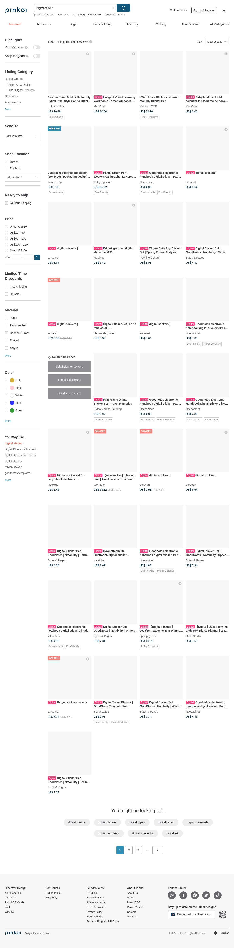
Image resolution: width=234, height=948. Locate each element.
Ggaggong (79, 14)
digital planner (13, 461)
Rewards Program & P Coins (102, 921)
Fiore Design (55, 181)
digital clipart (137, 822)
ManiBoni (99, 106)
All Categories (13, 893)
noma (121, 14)
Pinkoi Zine (11, 897)
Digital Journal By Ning (108, 409)
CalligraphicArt (103, 181)
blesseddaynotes (104, 333)
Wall (7, 907)
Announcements (95, 902)
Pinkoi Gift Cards (14, 902)
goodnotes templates (17, 473)
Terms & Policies (95, 907)
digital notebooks (142, 833)
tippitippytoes (148, 635)
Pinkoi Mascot (135, 907)
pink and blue (56, 106)
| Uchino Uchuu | (150, 257)
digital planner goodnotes (20, 455)
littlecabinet (147, 181)
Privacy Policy (94, 912)
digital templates (109, 833)
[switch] (22, 47)
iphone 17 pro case (45, 14)
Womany (99, 484)
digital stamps (77, 822)
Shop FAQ (51, 897)
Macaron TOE (148, 106)
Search (123, 8)
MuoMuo (99, 257)
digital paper (165, 822)
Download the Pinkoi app (191, 914)
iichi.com (132, 916)
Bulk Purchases (95, 897)
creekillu (99, 560)
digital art (172, 833)
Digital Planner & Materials (21, 449)
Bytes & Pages (195, 257)
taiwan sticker (13, 467)
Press (130, 897)
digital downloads (197, 822)
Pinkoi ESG (133, 902)
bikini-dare (109, 14)
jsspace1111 (101, 711)
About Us (132, 893)
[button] (37, 257)
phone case (94, 14)
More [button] (8, 109)
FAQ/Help (91, 893)
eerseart (191, 181)
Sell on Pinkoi (178, 10)
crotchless (64, 14)
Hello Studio (193, 635)
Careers (131, 912)
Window (9, 912)
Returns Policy (94, 916)
